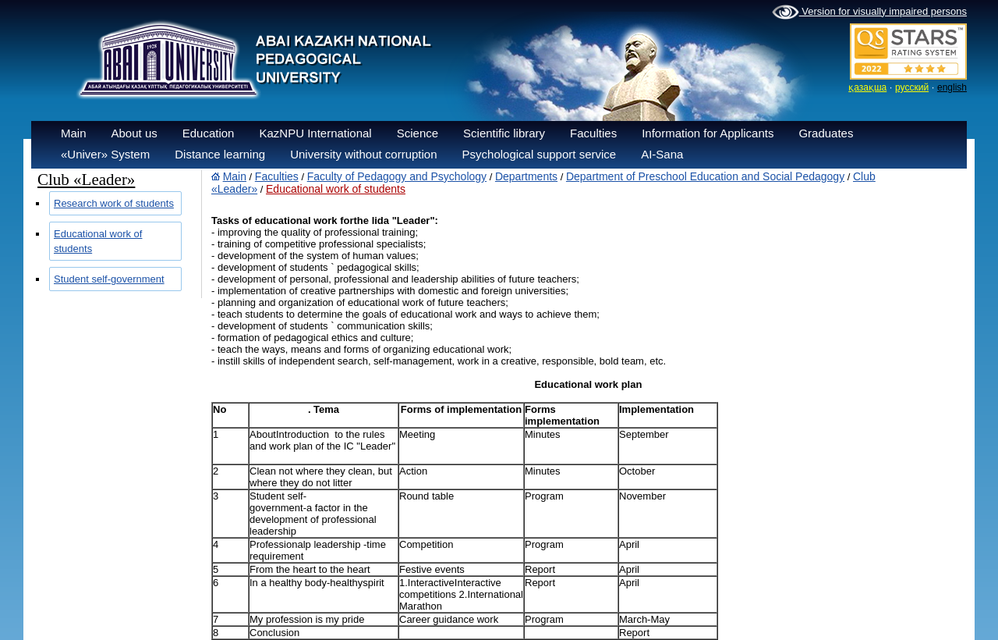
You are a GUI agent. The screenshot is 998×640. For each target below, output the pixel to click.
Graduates (825, 133)
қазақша (867, 87)
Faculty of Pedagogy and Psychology (397, 176)
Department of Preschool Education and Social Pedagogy (705, 176)
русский (912, 87)
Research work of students (114, 203)
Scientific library (504, 133)
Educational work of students (335, 189)
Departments (526, 176)
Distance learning (220, 154)
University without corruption (363, 154)
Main (74, 133)
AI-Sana (662, 154)
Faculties (593, 133)
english (952, 87)
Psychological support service (539, 154)
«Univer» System (105, 154)
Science (417, 133)
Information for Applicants (707, 133)
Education (208, 133)
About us (134, 133)
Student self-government (109, 279)
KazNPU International (315, 133)
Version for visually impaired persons (869, 12)
